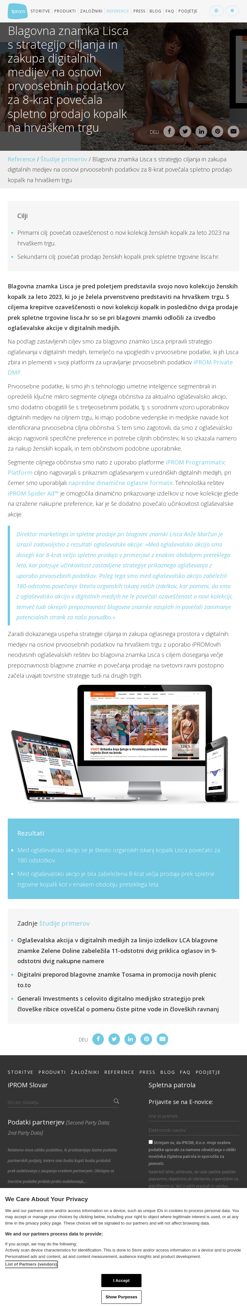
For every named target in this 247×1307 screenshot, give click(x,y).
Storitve (40, 11)
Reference (118, 11)
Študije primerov (64, 159)
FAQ (170, 11)
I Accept (121, 1280)
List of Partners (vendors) (31, 1264)
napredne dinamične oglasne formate (120, 483)
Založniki (91, 11)
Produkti (65, 11)
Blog (155, 11)
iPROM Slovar (28, 1085)
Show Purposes (121, 1296)
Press (139, 11)
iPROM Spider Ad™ (33, 493)
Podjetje (187, 11)
